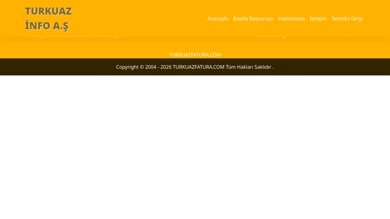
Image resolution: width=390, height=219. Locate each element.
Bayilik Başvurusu (253, 18)
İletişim (318, 18)
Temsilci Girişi (347, 18)
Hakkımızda (291, 18)
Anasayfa (217, 18)
